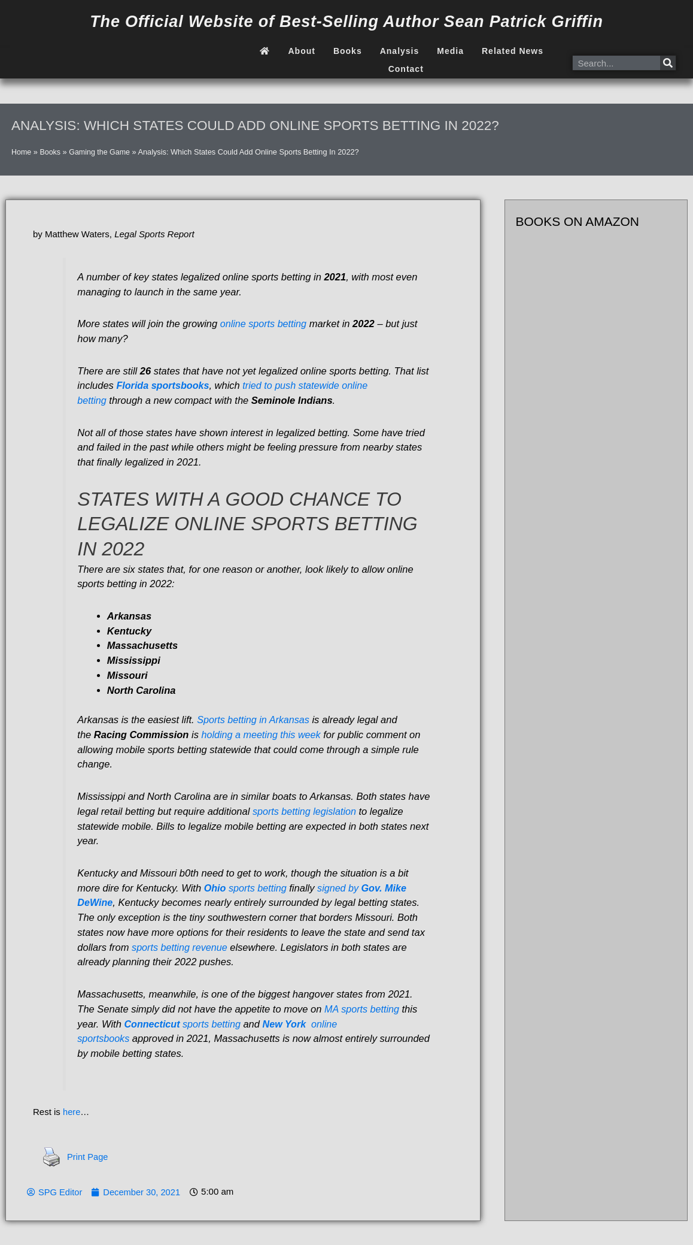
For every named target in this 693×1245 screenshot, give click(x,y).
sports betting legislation (305, 811)
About (301, 51)
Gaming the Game (101, 151)
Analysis (400, 51)
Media (450, 51)
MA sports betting (362, 1009)
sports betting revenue (180, 947)
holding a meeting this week (263, 734)
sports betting (246, 888)
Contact (406, 69)
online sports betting (264, 323)
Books (347, 51)
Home (21, 151)
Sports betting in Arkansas (254, 719)
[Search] (668, 63)
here (72, 1112)
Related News (512, 51)
